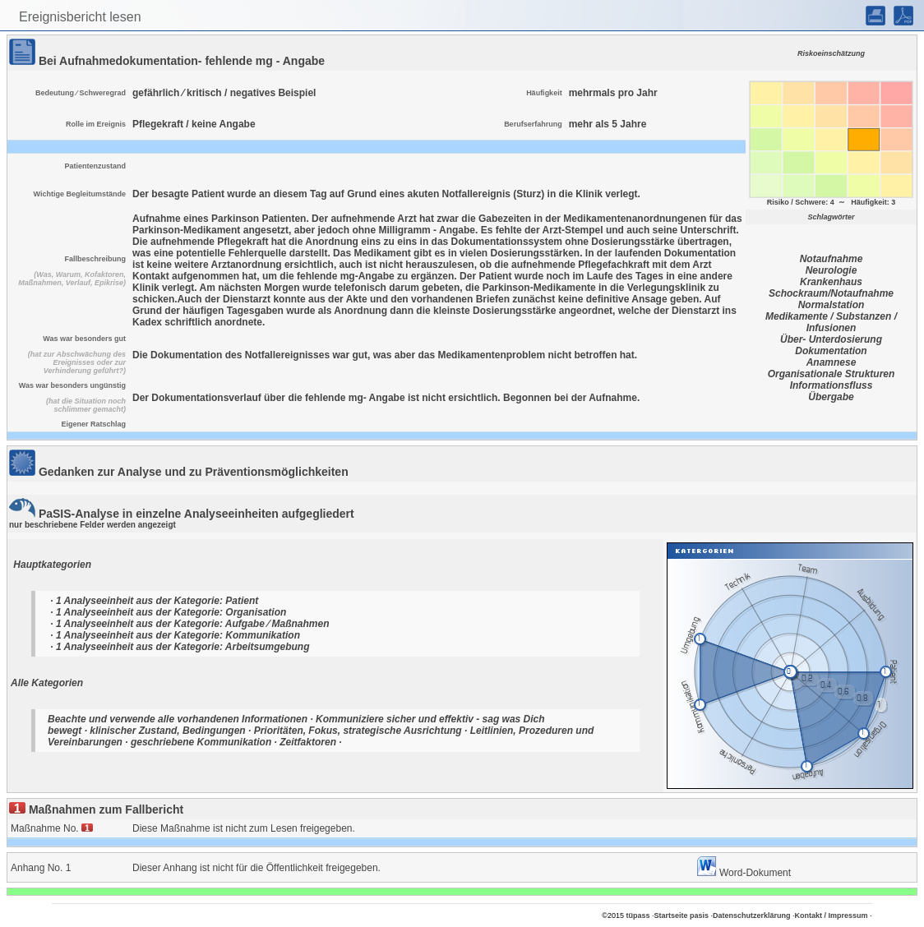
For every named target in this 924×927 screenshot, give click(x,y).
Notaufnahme (831, 259)
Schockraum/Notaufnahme (831, 293)
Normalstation (831, 305)
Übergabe (830, 397)
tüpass (637, 915)
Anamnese (831, 362)
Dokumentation (830, 351)
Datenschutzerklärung (752, 915)
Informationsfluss (831, 385)
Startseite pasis (681, 915)
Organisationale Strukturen (831, 374)
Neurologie (831, 270)
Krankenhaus (831, 282)
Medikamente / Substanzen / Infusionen (831, 322)
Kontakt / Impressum (831, 915)
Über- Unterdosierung (831, 339)
